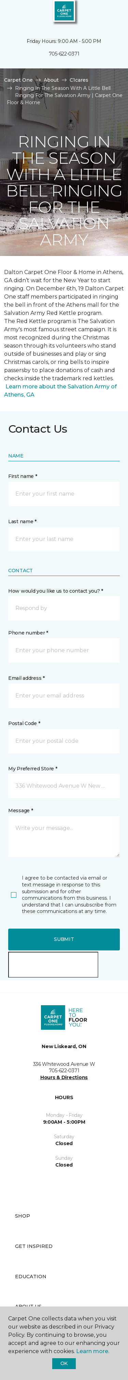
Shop (22, 1216)
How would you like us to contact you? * (55, 591)
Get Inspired (34, 1246)
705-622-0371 (64, 54)
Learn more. (92, 1351)
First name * (22, 476)
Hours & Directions (64, 1077)
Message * (20, 810)
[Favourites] (110, 14)
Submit (64, 939)
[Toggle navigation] (9, 13)
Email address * (26, 678)
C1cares (79, 80)
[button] (102, 14)
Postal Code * (24, 723)
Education (30, 1276)
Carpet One (18, 80)
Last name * (22, 521)
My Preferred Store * (32, 768)
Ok (64, 1363)
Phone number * (28, 632)
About (51, 80)
